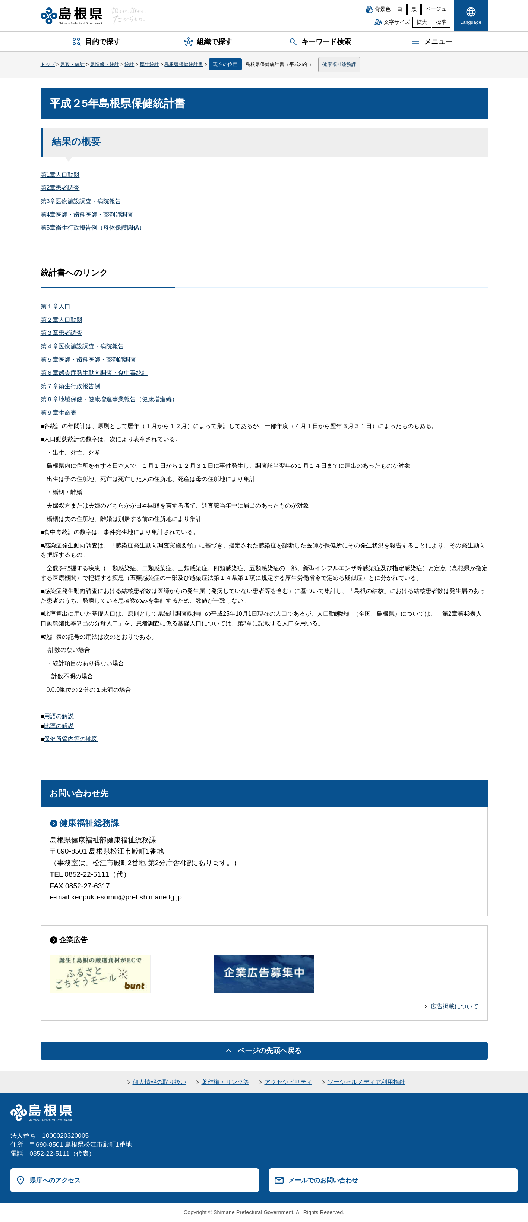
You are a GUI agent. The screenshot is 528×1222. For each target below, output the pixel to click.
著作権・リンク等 (225, 1082)
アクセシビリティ (288, 1082)
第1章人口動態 (60, 175)
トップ (48, 64)
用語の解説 (59, 716)
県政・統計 (72, 64)
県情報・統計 (104, 64)
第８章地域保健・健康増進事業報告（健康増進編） (109, 399)
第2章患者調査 (60, 188)
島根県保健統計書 (183, 64)
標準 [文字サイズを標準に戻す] (441, 22)
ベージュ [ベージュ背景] (436, 9)
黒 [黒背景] (414, 9)
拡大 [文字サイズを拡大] (422, 22)
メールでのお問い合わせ (323, 1180)
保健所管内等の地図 (71, 739)
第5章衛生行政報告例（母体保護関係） (93, 227)
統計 (129, 64)
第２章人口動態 (61, 320)
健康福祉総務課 (339, 64)
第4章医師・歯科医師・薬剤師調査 (87, 214)
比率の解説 (59, 726)
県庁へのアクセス (55, 1180)
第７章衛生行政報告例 (70, 386)
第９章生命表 (58, 412)
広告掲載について (454, 1006)
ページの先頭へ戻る (269, 1051)
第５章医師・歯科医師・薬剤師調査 (88, 359)
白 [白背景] (399, 9)
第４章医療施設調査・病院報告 (82, 346)
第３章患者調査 (61, 333)
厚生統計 (149, 64)
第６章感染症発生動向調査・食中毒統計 (94, 373)
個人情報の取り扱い (159, 1082)
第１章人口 (55, 306)
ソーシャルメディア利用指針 (366, 1082)
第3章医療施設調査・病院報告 (81, 201)
